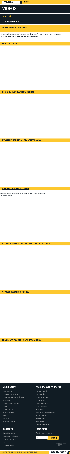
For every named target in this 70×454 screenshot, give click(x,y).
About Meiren (7, 391)
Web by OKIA (67, 452)
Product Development (10, 439)
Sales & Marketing (9, 433)
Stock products (8, 409)
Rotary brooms (40, 418)
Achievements (7, 400)
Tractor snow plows (42, 397)
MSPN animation (12, 21)
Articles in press (8, 412)
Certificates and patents (11, 403)
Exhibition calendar (9, 421)
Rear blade (39, 409)
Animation (6, 418)
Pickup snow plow (41, 406)
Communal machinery (43, 424)
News (5, 406)
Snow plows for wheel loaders (45, 412)
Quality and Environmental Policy (13, 397)
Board (5, 442)
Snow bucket (40, 421)
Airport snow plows (42, 415)
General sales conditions (11, 394)
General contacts (8, 445)
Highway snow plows (42, 391)
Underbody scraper (42, 403)
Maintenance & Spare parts (11, 436)
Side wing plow (40, 400)
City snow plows (41, 394)
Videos (8, 16)
